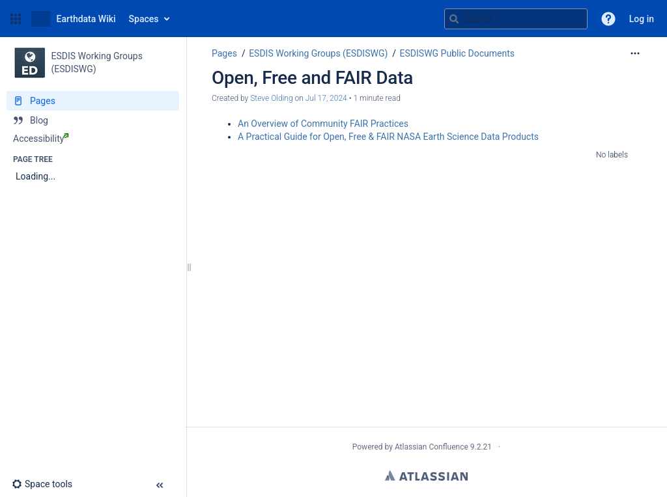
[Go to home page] (73, 18)
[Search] (454, 19)
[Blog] (93, 120)
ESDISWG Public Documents (457, 53)
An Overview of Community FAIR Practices (323, 123)
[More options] (635, 53)
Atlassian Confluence (431, 446)
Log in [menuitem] (641, 19)
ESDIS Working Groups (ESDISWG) (318, 53)
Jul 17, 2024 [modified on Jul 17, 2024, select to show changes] (326, 98)
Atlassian (426, 475)
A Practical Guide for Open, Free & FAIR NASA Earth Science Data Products (388, 136)
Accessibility (40, 138)
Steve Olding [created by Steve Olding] (271, 98)
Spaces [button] (144, 19)
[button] (16, 19)
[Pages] (93, 101)
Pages (224, 53)
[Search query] (516, 18)
